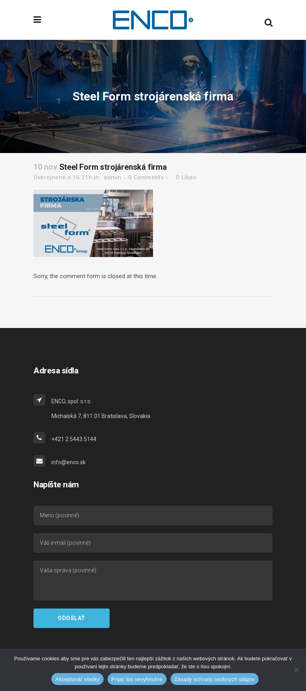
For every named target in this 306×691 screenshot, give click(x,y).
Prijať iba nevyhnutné (137, 679)
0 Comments (146, 177)
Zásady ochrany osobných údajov (215, 679)
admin (112, 177)
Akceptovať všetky (77, 679)
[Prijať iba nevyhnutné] (296, 670)
